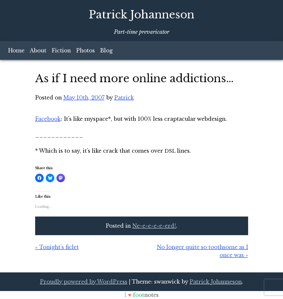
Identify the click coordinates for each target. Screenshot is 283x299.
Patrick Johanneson (141, 14)
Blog (106, 50)
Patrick (124, 97)
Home (16, 50)
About (38, 50)
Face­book (48, 119)
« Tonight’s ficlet (57, 247)
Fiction (61, 50)
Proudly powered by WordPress (83, 282)
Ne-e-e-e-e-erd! (154, 226)
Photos (85, 50)
